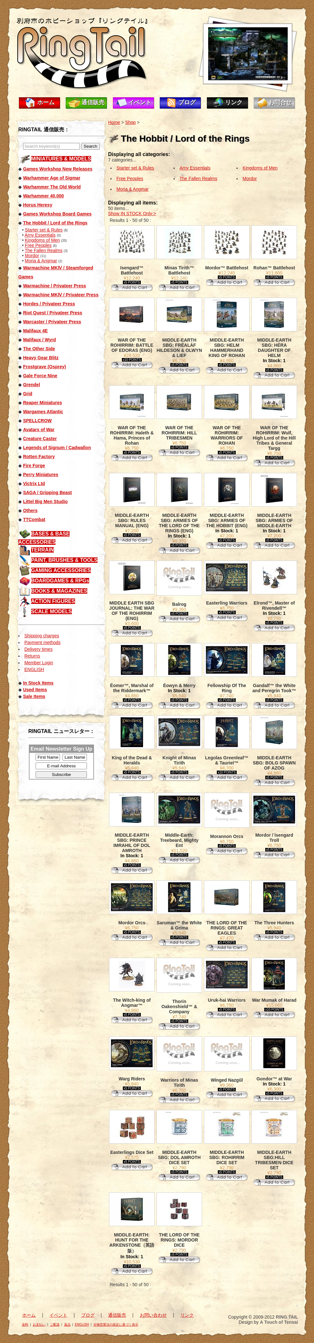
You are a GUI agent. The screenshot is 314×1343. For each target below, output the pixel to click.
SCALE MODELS (51, 611)
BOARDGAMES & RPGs (60, 580)
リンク (233, 102)
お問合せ (280, 102)
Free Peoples (38, 245)
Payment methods (42, 642)
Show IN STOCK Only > (132, 213)
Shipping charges (41, 635)
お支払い (39, 1324)
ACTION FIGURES (53, 601)
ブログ (187, 102)
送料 (25, 1324)
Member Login (38, 662)
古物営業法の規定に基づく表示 (115, 1324)
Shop (130, 122)
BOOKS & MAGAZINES (59, 591)
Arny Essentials (40, 235)
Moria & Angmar (41, 260)
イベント (139, 102)
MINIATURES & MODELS (61, 158)
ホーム (46, 102)
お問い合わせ (153, 1315)
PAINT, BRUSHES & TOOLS (64, 560)
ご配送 (55, 1324)
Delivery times (38, 649)
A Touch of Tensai (279, 1322)
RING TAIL (287, 1317)
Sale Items (34, 696)
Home (114, 122)
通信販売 (93, 102)
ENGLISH (34, 669)
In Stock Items (38, 682)
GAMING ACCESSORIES (61, 570)
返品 (67, 1324)
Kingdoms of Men (42, 240)
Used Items (35, 689)
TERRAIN (42, 550)
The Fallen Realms (44, 250)
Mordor (32, 255)
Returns (32, 655)
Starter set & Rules (44, 229)
